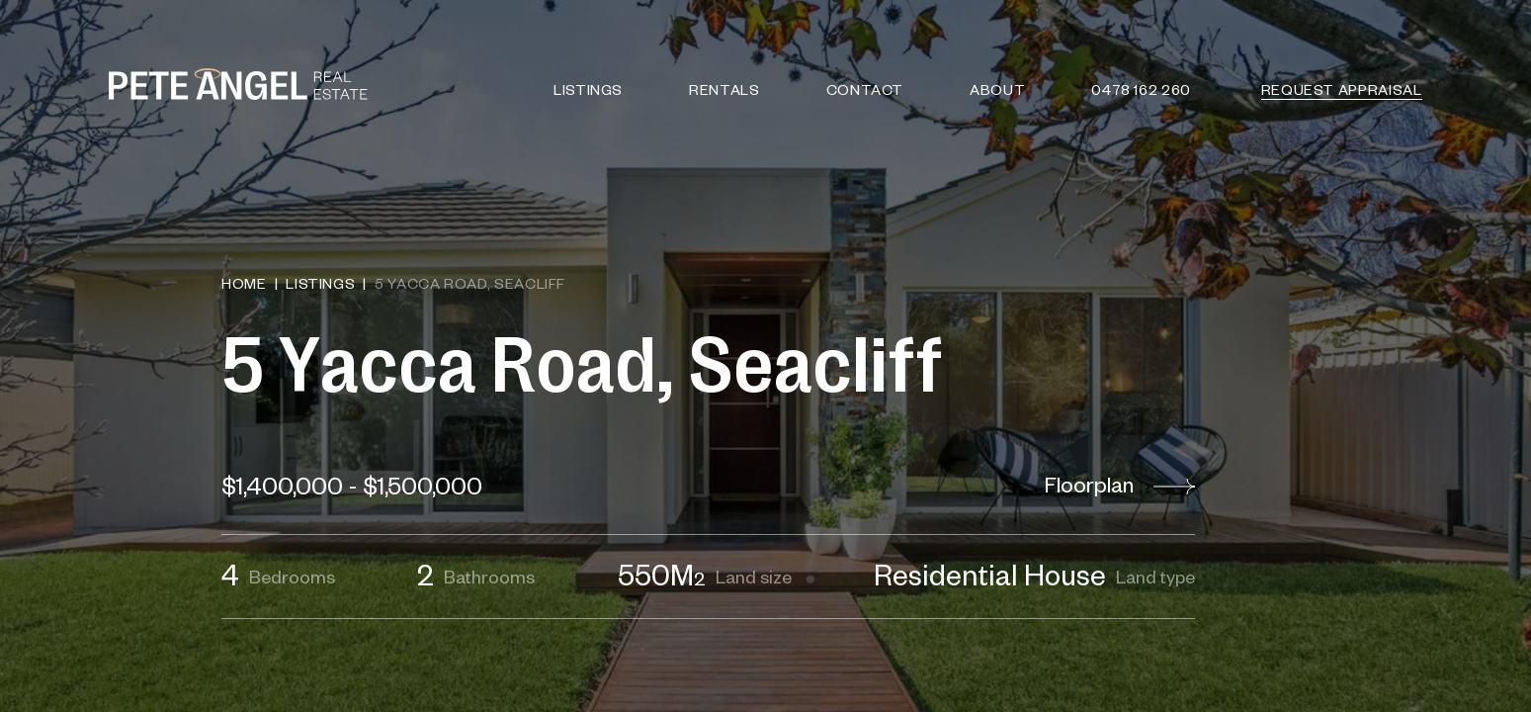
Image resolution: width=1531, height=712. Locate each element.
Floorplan (1120, 484)
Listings (588, 89)
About (998, 89)
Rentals (725, 89)
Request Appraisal (1341, 89)
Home (244, 283)
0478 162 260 (1142, 89)
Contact (864, 89)
